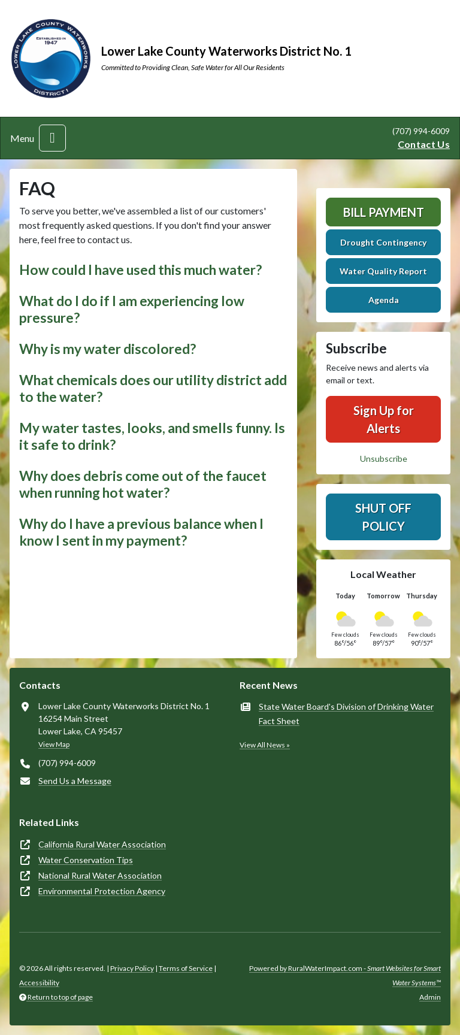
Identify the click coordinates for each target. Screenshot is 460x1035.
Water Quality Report (383, 271)
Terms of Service (186, 968)
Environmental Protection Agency (101, 891)
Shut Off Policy (383, 517)
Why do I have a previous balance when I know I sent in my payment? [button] (141, 532)
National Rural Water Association (100, 875)
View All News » (265, 744)
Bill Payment (383, 212)
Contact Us (424, 144)
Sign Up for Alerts (383, 419)
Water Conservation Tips (85, 860)
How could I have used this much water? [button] (140, 270)
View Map (53, 744)
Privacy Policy (132, 968)
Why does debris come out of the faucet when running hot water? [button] (143, 484)
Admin (430, 996)
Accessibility (39, 982)
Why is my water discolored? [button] (107, 349)
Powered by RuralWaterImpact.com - (345, 975)
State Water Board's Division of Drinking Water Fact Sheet (346, 713)
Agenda (383, 300)
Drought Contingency (383, 242)
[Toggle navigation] (52, 138)
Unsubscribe (383, 458)
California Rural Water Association (102, 844)
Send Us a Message (74, 781)
